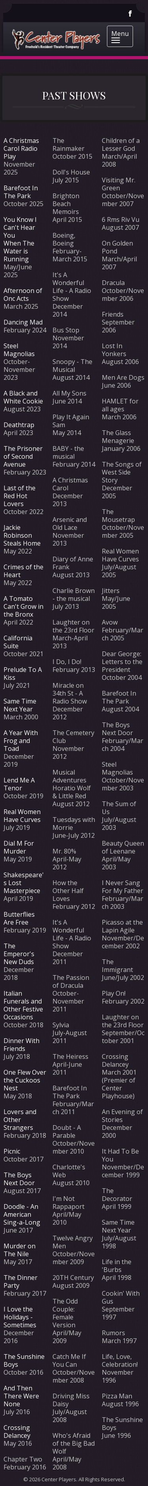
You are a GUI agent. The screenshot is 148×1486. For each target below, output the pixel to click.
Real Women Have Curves (22, 815)
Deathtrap (19, 424)
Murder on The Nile (20, 1250)
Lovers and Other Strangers (20, 1119)
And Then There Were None (21, 1396)
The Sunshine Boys (24, 1360)
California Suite (18, 642)
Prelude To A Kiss (23, 673)
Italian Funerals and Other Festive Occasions (23, 1005)
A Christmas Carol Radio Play (21, 148)
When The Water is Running (19, 251)
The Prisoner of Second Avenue (23, 456)
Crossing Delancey (17, 1431)
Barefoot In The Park (21, 192)
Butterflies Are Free (19, 918)
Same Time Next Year (20, 705)
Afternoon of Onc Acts (23, 294)
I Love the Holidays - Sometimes (20, 1317)
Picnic (12, 1151)
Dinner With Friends (21, 1044)
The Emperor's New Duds (19, 954)
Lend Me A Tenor (19, 784)
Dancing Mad (23, 322)
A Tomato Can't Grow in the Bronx (23, 606)
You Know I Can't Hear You (20, 227)
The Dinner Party (20, 1281)
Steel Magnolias (19, 349)
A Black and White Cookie (23, 397)
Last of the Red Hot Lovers (20, 496)
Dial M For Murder (19, 847)
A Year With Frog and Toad (21, 740)
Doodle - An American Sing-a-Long (22, 1214)
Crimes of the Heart (23, 571)
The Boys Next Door (19, 1179)
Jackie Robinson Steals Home (22, 535)
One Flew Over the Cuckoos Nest (25, 1080)
